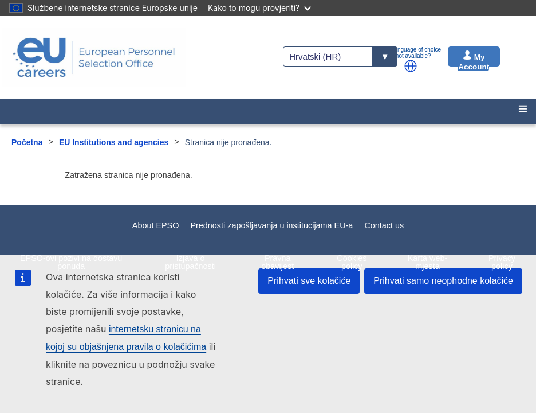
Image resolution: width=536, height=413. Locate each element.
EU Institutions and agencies (113, 142)
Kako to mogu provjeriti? (259, 8)
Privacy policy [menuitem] (501, 262)
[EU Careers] (94, 57)
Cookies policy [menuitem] (351, 262)
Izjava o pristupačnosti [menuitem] (190, 262)
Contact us (384, 225)
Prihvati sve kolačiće (308, 281)
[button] (410, 66)
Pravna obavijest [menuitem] (277, 262)
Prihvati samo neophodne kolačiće (443, 281)
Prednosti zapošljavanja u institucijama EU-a (271, 225)
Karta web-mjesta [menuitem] (428, 262)
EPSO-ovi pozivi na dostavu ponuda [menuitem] (71, 262)
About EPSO (155, 225)
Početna (26, 142)
